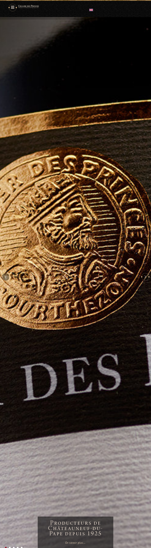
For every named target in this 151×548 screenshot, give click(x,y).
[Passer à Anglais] (91, 9)
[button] (5, 277)
